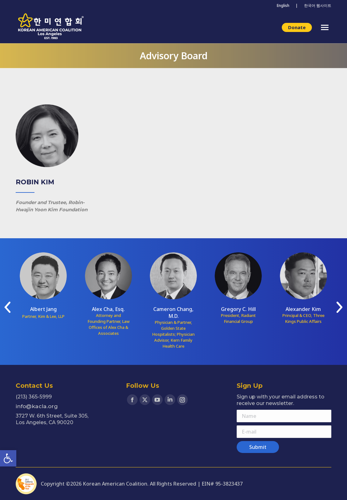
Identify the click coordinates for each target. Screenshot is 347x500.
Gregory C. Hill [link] (238, 309)
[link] (8, 458)
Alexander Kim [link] (303, 309)
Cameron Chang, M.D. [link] (173, 312)
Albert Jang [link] (43, 309)
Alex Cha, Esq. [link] (108, 309)
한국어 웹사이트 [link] (317, 5)
